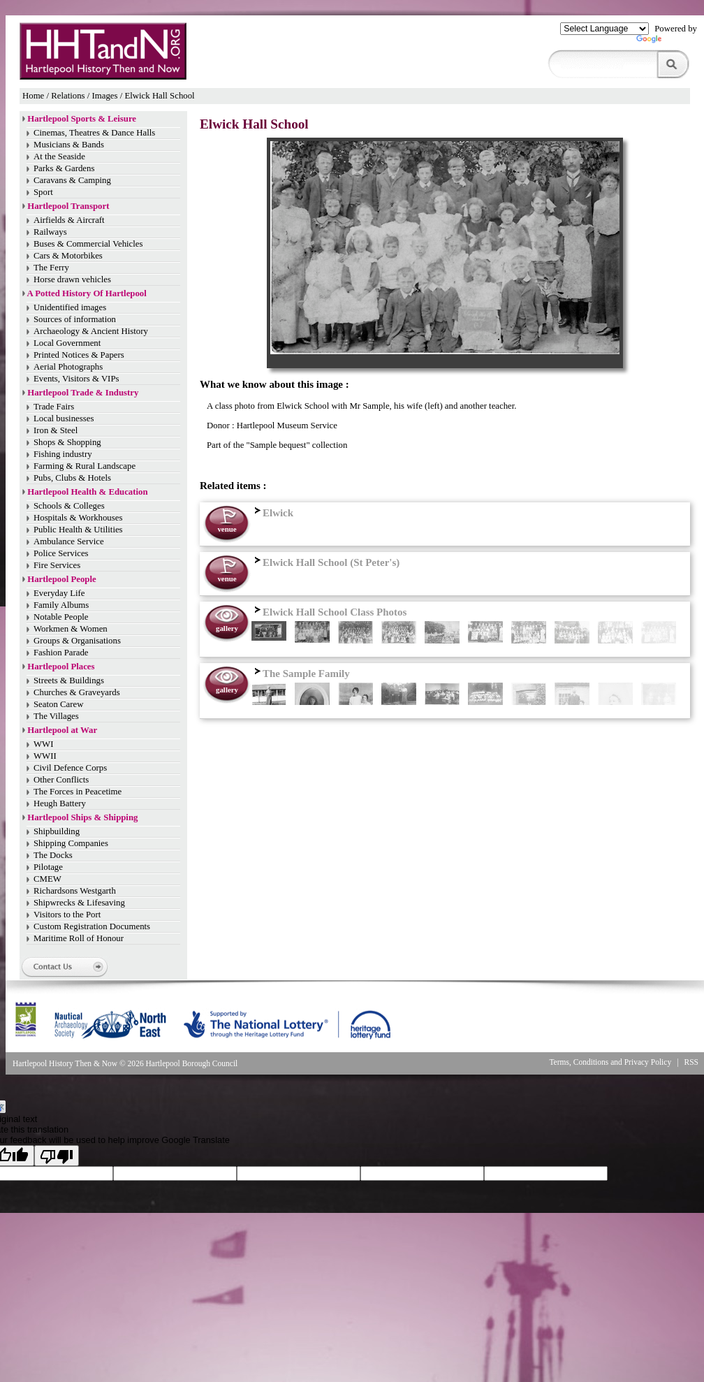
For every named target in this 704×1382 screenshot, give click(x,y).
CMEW (47, 879)
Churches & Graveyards (77, 692)
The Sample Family (300, 673)
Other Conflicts (61, 780)
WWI (43, 744)
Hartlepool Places (60, 666)
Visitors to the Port (67, 914)
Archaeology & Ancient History (91, 331)
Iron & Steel (56, 430)
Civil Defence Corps (70, 768)
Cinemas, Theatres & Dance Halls (94, 133)
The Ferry (51, 267)
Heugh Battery (60, 803)
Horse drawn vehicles (72, 279)
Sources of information (75, 319)
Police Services (61, 553)
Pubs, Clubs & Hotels (72, 478)
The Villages (56, 716)
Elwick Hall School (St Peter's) (325, 562)
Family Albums (61, 605)
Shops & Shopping (67, 442)
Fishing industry (63, 454)
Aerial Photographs (68, 367)
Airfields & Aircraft (69, 220)
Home (33, 96)
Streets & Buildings (69, 680)
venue (226, 529)
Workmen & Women (71, 629)
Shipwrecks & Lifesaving (79, 903)
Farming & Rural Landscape (84, 466)
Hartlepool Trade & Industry (82, 393)
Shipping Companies (71, 843)
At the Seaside (59, 156)
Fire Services (57, 565)
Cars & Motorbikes (68, 256)
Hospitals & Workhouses (78, 518)
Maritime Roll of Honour (79, 938)
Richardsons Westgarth (75, 891)
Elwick (272, 512)
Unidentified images (70, 307)
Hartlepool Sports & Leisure (81, 119)
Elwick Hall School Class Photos (328, 612)
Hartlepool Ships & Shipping (82, 817)
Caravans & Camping (72, 180)
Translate (666, 42)
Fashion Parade (61, 652)
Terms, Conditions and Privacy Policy (610, 1062)
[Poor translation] (56, 1155)
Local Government (67, 343)
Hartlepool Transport (68, 206)
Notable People (61, 617)
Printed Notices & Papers (79, 355)
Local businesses (64, 418)
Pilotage (48, 867)
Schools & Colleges (69, 506)
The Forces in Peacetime (78, 792)
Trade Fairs (54, 407)
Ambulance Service (69, 541)
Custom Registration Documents (92, 926)
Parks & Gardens (64, 168)
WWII (45, 756)
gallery (227, 628)
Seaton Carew (58, 704)
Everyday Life (59, 593)
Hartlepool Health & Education (87, 492)
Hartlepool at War (62, 730)
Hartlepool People (61, 579)
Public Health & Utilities (78, 529)
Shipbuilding (57, 831)
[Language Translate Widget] (604, 28)
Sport (43, 192)
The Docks (53, 855)
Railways (50, 232)
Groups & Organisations (77, 641)
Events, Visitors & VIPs (76, 379)
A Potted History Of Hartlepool (87, 293)
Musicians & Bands (69, 145)
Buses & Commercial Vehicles (88, 244)
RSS (691, 1062)
